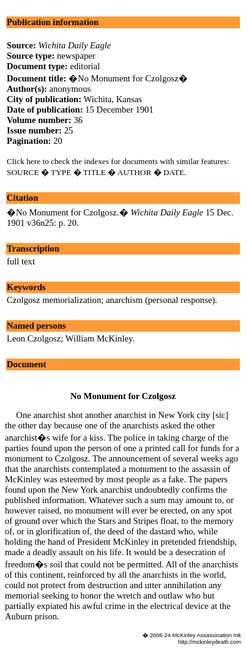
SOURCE (23, 172)
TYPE (61, 172)
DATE (173, 172)
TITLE (94, 172)
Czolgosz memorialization (54, 300)
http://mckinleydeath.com (209, 642)
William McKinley (99, 338)
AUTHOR (134, 172)
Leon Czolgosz (34, 338)
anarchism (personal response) (160, 300)
